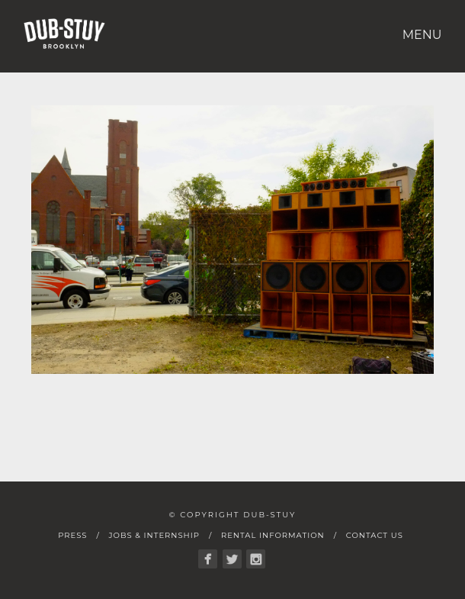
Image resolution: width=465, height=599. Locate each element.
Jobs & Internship (153, 535)
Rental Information (273, 535)
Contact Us (374, 535)
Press (72, 535)
